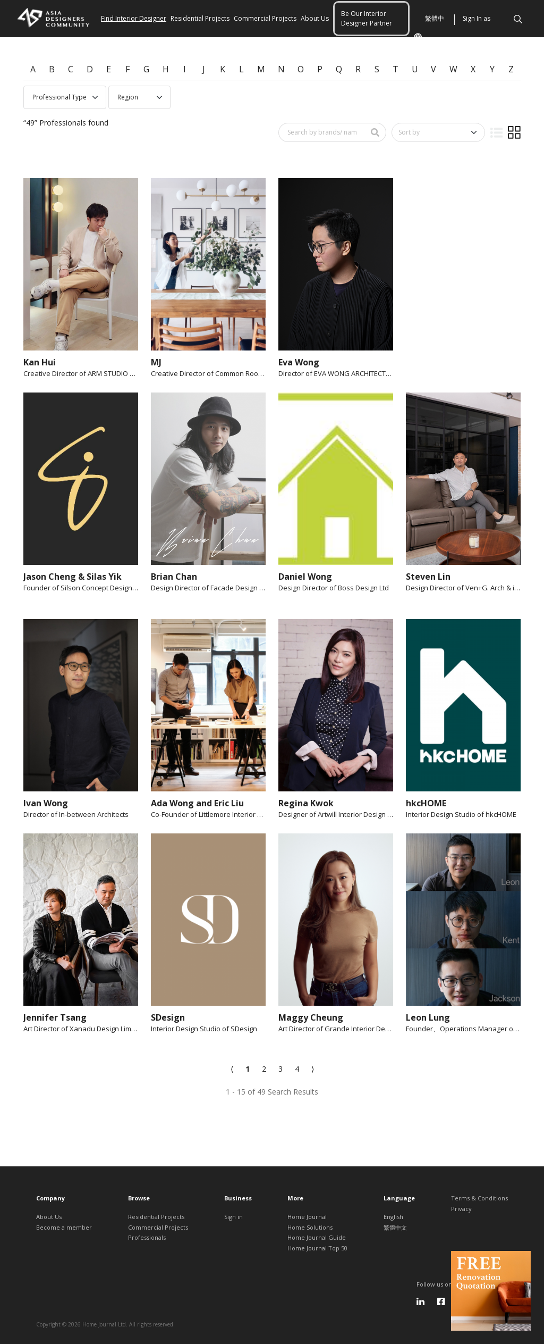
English (393, 1217)
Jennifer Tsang (55, 1017)
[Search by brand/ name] (321, 132)
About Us (315, 18)
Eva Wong (298, 362)
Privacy (461, 1209)
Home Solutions (310, 1227)
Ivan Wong (45, 803)
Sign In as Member (476, 37)
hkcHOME (426, 803)
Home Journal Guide (316, 1237)
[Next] (312, 1069)
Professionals (147, 1237)
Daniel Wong (305, 576)
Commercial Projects (265, 18)
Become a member (64, 1227)
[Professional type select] (64, 97)
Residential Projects (200, 18)
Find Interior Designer (133, 18)
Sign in (233, 1217)
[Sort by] (438, 132)
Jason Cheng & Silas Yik (72, 576)
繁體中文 (429, 37)
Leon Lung (428, 1017)
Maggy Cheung (310, 1017)
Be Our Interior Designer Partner (366, 18)
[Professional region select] (139, 97)
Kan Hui (39, 362)
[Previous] (232, 1069)
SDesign (168, 1017)
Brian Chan (174, 576)
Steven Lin (428, 576)
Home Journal (307, 1217)
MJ (156, 362)
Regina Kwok (306, 803)
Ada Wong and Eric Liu (197, 803)
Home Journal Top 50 (317, 1248)
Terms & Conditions (479, 1198)
